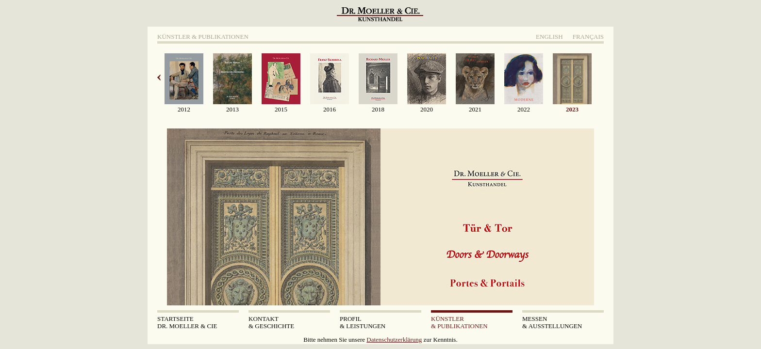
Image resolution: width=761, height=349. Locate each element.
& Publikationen (472, 322)
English (549, 36)
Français (588, 36)
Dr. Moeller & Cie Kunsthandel (382, 17)
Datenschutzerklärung (394, 339)
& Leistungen (380, 322)
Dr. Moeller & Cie (198, 322)
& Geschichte (289, 322)
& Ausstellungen (563, 322)
